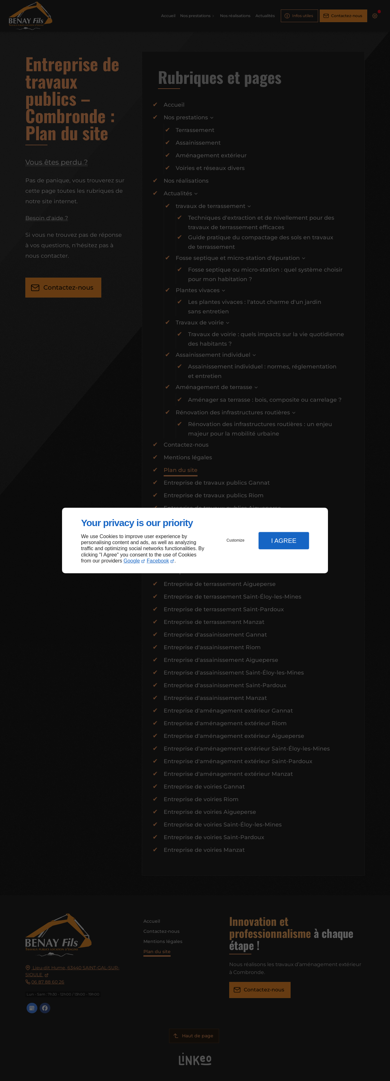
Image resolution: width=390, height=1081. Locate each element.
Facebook (158, 560)
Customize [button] (236, 540)
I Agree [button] (283, 540)
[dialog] (195, 540)
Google (131, 560)
